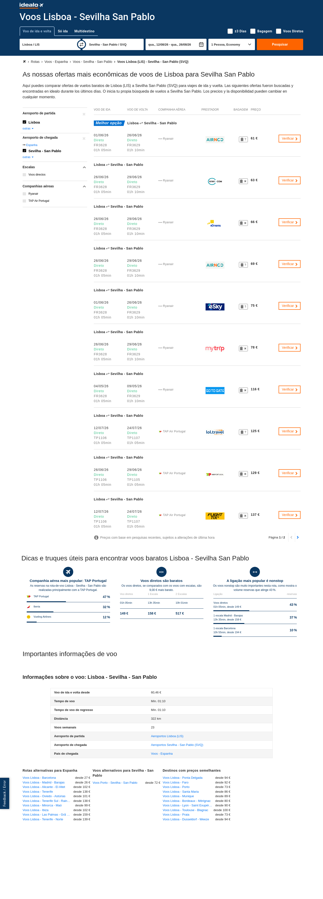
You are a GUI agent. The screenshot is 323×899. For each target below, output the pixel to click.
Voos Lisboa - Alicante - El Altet (44, 787)
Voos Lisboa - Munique (178, 796)
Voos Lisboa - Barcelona (39, 777)
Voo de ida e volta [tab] (37, 31)
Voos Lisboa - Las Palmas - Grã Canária (48, 814)
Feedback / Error (4, 793)
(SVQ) (177, 745)
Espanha (31, 145)
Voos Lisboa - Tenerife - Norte (43, 819)
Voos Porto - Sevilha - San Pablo (115, 782)
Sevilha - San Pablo (45, 151)
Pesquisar (280, 44)
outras (28, 128)
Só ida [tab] (63, 31)
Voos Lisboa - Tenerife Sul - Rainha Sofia (48, 801)
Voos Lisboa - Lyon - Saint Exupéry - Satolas (189, 805)
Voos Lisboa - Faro (176, 782)
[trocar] (81, 44)
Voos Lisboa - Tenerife (38, 791)
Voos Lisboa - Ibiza (36, 810)
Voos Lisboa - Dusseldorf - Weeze (186, 819)
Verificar (290, 138)
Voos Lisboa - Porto (176, 787)
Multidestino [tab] (84, 31)
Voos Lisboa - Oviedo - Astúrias (44, 796)
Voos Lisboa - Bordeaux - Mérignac (187, 801)
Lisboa (34, 122)
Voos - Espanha (162, 753)
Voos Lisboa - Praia (176, 814)
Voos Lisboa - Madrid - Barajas (44, 782)
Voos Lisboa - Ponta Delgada (182, 777)
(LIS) (167, 736)
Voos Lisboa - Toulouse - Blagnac (185, 810)
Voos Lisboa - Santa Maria (181, 791)
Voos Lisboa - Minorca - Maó (42, 805)
